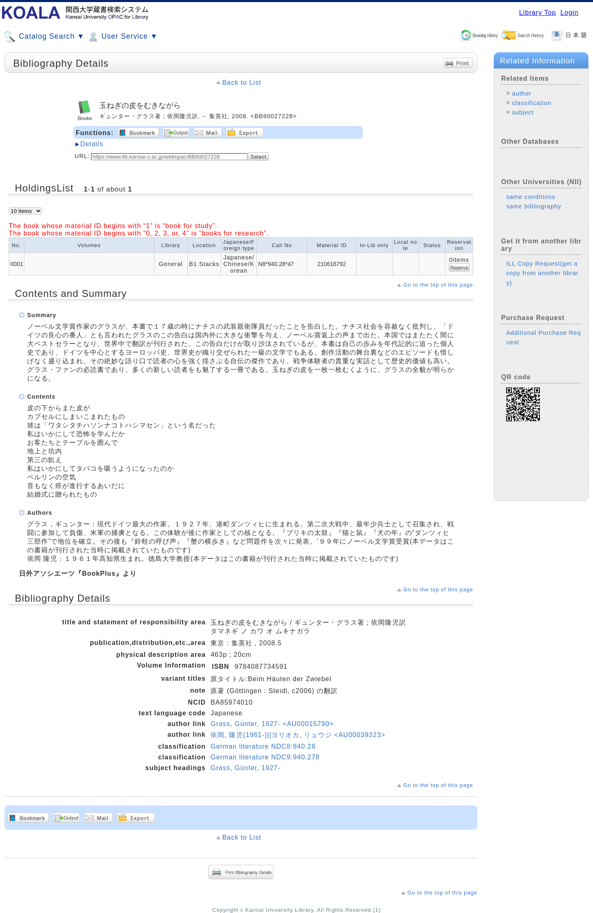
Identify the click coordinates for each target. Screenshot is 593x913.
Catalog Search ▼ (43, 36)
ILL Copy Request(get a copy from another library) (542, 273)
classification (531, 103)
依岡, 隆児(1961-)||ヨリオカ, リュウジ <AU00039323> (297, 734)
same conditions (530, 197)
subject (523, 112)
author (521, 93)
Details (91, 143)
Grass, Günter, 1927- (245, 767)
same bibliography (533, 206)
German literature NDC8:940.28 (262, 746)
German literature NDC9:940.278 (265, 757)
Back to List (241, 82)
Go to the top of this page (438, 285)
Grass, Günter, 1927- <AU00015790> (272, 723)
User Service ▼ (122, 36)
